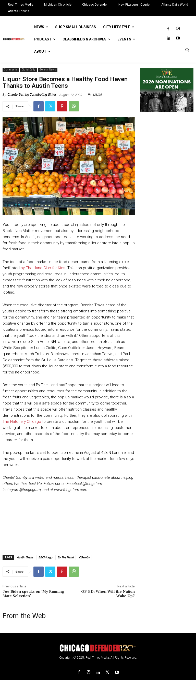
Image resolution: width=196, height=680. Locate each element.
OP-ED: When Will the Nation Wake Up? (108, 593)
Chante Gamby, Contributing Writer (31, 94)
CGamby (84, 557)
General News (47, 70)
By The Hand (65, 557)
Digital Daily (28, 70)
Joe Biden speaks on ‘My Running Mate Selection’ (33, 593)
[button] (187, 49)
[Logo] (98, 648)
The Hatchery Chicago (22, 421)
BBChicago (45, 557)
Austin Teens (25, 557)
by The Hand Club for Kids (43, 268)
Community (11, 70)
